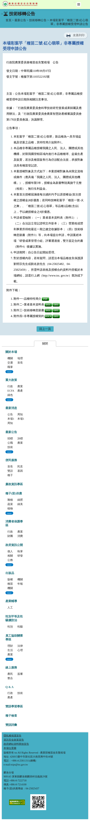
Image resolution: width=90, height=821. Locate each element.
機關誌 (11, 588)
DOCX (48, 316)
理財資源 (12, 645)
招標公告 (12, 438)
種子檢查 (11, 715)
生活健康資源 (15, 650)
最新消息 (11, 408)
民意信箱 (22, 466)
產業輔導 (11, 601)
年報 (20, 583)
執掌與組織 (24, 551)
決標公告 (22, 438)
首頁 (8, 20)
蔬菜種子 (12, 504)
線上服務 (11, 667)
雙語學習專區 (15, 470)
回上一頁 (45, 328)
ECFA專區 (13, 390)
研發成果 (22, 555)
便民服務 (11, 460)
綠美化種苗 (24, 504)
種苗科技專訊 (15, 583)
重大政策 (11, 379)
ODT (56, 304)
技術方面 (22, 693)
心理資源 (22, 650)
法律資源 (22, 645)
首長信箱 (12, 466)
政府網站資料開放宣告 (16, 744)
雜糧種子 (12, 499)
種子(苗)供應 (13, 493)
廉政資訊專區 (14, 484)
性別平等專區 (15, 626)
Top (86, 817)
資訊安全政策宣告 (14, 739)
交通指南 (12, 362)
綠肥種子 (22, 499)
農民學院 (12, 673)
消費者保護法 (25, 536)
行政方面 (12, 693)
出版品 (9, 573)
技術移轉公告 (38, 20)
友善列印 (79, 35)
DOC (48, 304)
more (9, 372)
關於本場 (11, 351)
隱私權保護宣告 (12, 735)
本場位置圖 (10, 748)
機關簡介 (12, 358)
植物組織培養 (15, 508)
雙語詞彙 (11, 724)
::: (74, 2)
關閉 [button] (45, 343)
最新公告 (20, 20)
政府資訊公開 (14, 544)
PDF (45, 299)
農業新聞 (22, 442)
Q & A (9, 687)
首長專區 (22, 362)
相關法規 (12, 555)
